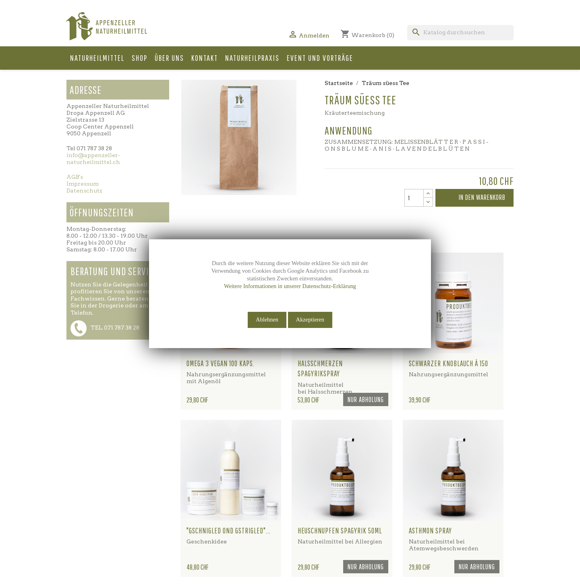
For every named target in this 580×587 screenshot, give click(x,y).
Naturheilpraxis (252, 57)
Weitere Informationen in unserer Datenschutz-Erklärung (290, 286)
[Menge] (414, 198)
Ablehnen (267, 319)
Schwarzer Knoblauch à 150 (448, 363)
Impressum (82, 183)
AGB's (74, 177)
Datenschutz (84, 190)
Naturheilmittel (97, 57)
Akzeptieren (310, 319)
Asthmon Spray (430, 530)
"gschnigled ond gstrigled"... (228, 530)
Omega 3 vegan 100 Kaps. (220, 363)
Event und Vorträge (320, 57)
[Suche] (460, 32)
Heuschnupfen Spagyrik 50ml (340, 530)
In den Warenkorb (474, 198)
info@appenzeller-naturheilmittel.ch (93, 158)
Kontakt (204, 57)
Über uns (169, 57)
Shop (139, 57)
